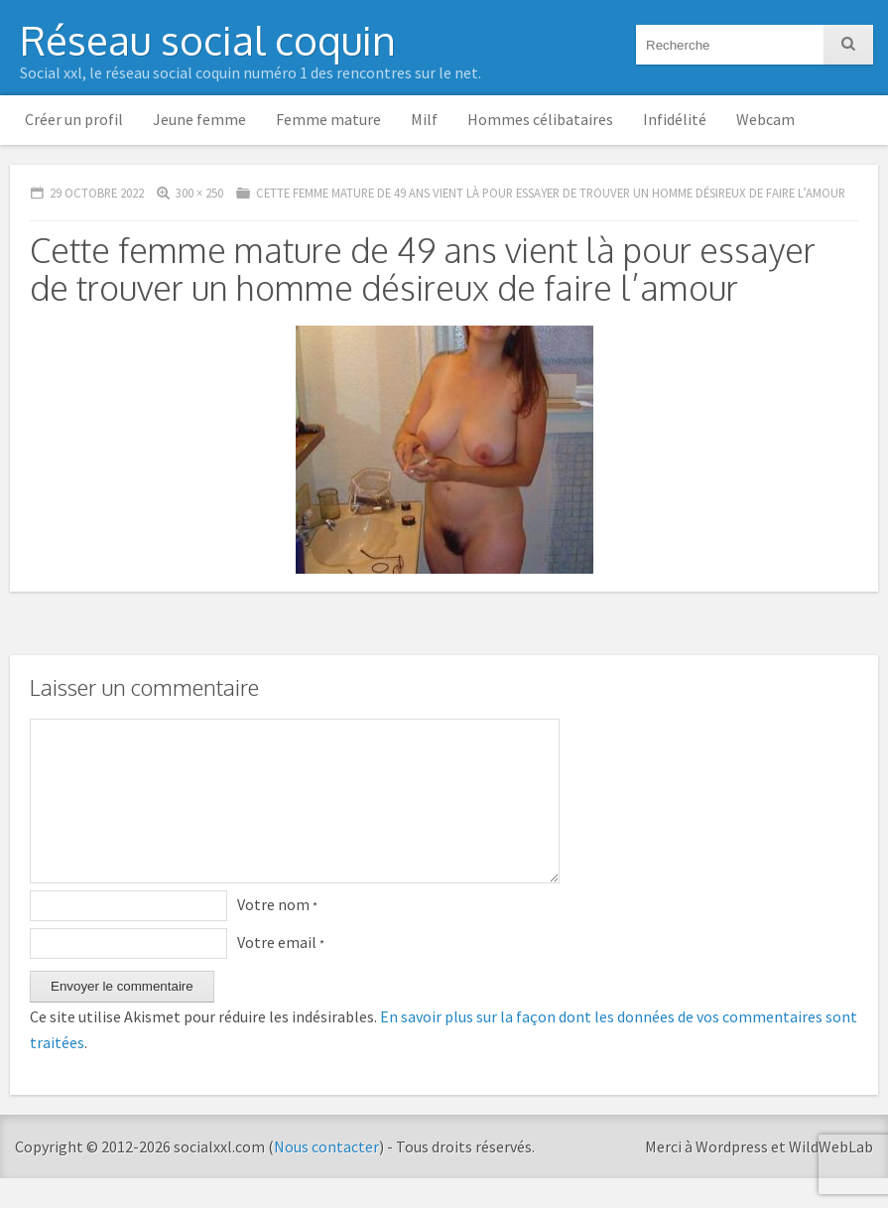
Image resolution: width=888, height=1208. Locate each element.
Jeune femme (199, 119)
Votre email (280, 972)
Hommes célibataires (540, 119)
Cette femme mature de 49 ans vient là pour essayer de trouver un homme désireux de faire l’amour (550, 193)
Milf (424, 119)
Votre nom (277, 934)
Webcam (765, 119)
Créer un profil (74, 119)
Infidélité (674, 119)
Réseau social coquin (208, 40)
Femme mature (328, 119)
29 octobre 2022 (97, 193)
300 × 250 (199, 193)
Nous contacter (326, 1176)
